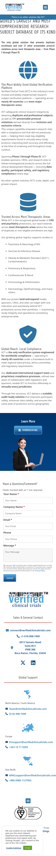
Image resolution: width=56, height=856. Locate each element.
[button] (45, 7)
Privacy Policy (40, 571)
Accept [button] (27, 848)
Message (9, 545)
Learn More (28, 423)
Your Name (11, 494)
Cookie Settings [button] (13, 848)
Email (7, 519)
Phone (7, 532)
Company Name (14, 506)
